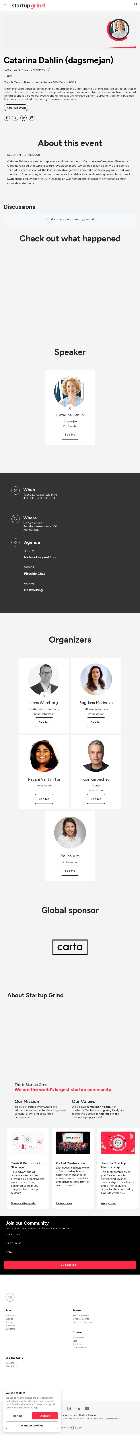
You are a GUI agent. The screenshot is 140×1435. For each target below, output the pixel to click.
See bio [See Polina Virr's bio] (70, 870)
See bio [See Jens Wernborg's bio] (44, 722)
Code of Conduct (88, 1415)
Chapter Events (81, 1318)
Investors (10, 1315)
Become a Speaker (82, 1322)
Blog (75, 1340)
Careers (9, 1363)
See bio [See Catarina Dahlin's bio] (70, 434)
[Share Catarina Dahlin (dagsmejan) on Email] (32, 118)
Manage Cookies (32, 1425)
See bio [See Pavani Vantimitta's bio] (44, 799)
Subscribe (68, 1265)
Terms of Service (68, 1415)
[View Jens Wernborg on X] (44, 695)
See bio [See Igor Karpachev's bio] (96, 799)
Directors (10, 1328)
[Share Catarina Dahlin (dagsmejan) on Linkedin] (23, 118)
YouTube (77, 1344)
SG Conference (81, 1315)
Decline (17, 1416)
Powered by (70, 1428)
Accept (45, 1416)
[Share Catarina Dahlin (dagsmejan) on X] (15, 118)
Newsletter (78, 1337)
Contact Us (11, 1366)
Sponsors (10, 1325)
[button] (135, 5)
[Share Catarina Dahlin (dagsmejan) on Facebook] (7, 118)
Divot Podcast (80, 1347)
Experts (9, 1318)
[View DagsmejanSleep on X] (70, 408)
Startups (9, 1322)
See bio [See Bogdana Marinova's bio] (96, 722)
